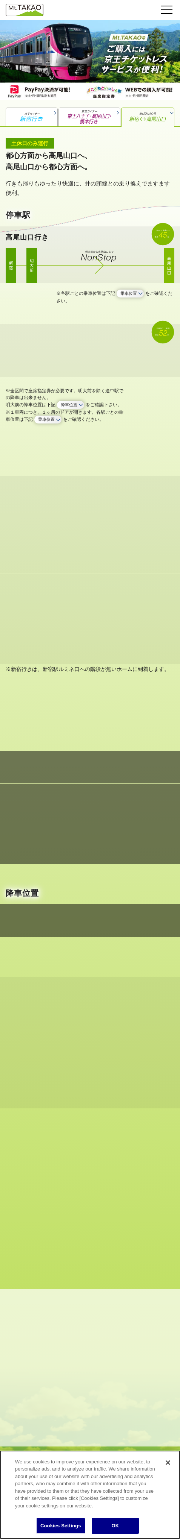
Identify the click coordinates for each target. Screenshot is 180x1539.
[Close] (168, 1462)
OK (115, 1525)
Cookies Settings (60, 1525)
